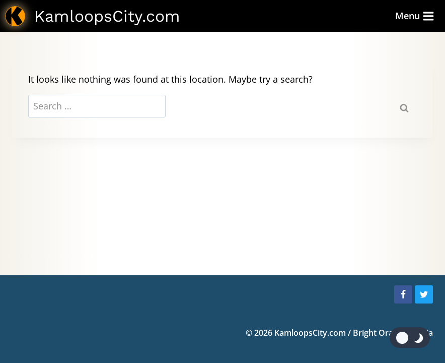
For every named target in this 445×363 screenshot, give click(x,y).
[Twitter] (424, 294)
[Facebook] (403, 294)
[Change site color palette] (410, 337)
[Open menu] (415, 16)
